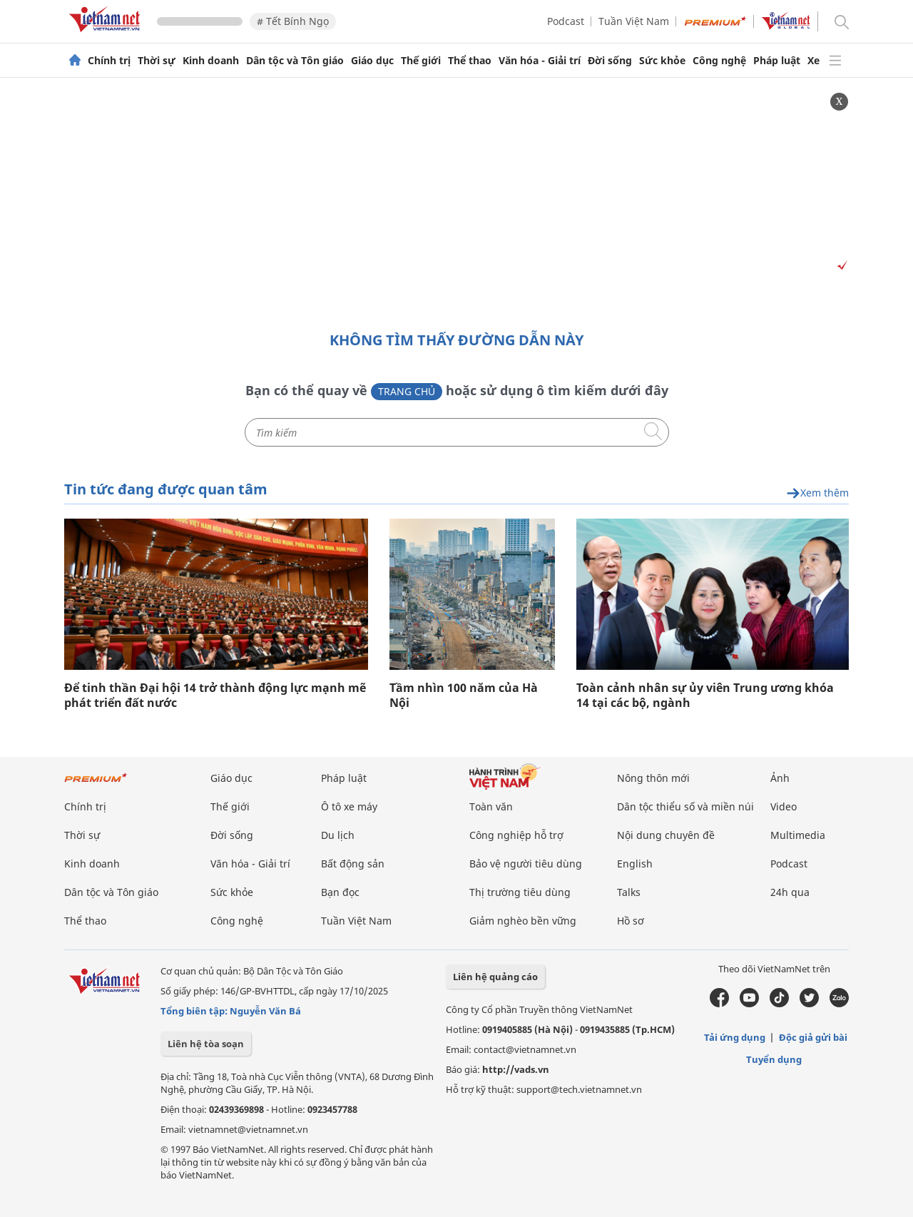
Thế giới (421, 61)
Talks (629, 892)
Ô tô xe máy (349, 806)
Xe (813, 61)
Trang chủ (406, 391)
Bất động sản (352, 863)
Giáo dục (372, 61)
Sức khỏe (662, 61)
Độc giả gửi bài (813, 1037)
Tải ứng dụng (734, 1037)
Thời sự (156, 61)
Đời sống (610, 61)
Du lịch (338, 835)
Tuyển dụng (774, 1059)
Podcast (565, 21)
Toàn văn (491, 806)
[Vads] (840, 266)
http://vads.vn (515, 1069)
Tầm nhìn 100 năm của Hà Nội (463, 696)
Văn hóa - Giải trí (540, 61)
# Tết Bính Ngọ (293, 21)
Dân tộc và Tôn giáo (295, 61)
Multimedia (797, 835)
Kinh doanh (211, 61)
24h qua (790, 892)
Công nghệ (719, 61)
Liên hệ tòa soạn (206, 1043)
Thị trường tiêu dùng (520, 892)
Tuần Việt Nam (633, 21)
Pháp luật (776, 61)
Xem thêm (817, 493)
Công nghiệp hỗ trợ (516, 835)
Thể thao (469, 61)
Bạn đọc (340, 892)
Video (783, 806)
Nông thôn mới (653, 778)
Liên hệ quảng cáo (495, 976)
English (635, 863)
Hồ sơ (630, 920)
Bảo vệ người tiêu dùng (525, 863)
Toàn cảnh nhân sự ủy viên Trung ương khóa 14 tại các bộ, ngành (705, 696)
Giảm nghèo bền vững (522, 920)
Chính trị (109, 61)
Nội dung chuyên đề (666, 835)
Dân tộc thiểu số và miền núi (685, 806)
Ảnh (780, 778)
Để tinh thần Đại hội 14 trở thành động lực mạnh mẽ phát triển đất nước (215, 696)
